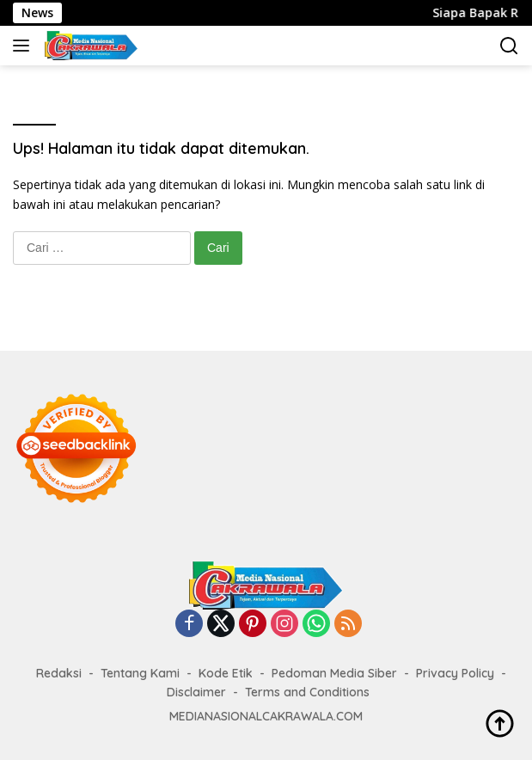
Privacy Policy (455, 673)
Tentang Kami (140, 673)
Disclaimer (196, 692)
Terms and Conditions (307, 692)
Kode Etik (226, 673)
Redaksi (59, 673)
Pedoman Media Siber (334, 673)
